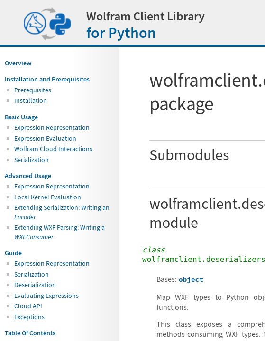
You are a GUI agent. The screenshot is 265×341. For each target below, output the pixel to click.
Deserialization (35, 284)
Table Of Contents (30, 333)
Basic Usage (21, 117)
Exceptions (29, 317)
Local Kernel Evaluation (47, 197)
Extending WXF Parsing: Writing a (59, 232)
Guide (13, 253)
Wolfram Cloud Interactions (53, 148)
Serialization (31, 159)
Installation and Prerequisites (47, 79)
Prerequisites (32, 90)
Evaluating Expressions (46, 295)
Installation (30, 100)
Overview (18, 63)
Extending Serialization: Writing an (62, 212)
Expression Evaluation (45, 138)
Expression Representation (52, 127)
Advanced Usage (28, 175)
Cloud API (28, 306)
